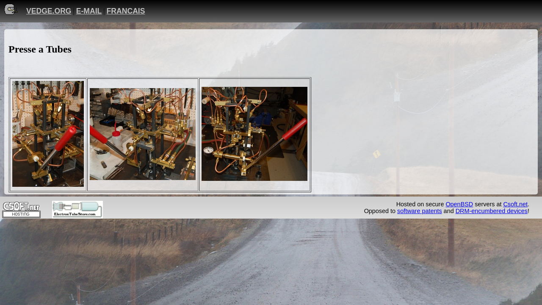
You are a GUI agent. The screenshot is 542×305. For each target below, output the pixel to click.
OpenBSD (459, 204)
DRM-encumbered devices (492, 211)
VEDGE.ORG (49, 11)
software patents (419, 211)
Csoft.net (515, 204)
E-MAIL (89, 11)
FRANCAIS (126, 11)
